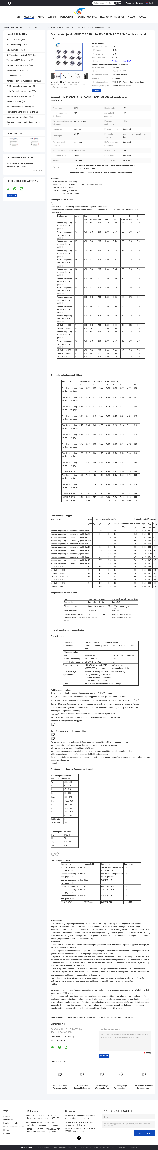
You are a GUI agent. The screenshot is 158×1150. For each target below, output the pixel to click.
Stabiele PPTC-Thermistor (66, 1017)
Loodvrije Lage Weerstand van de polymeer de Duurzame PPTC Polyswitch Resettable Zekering (121, 1087)
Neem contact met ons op (112, 17)
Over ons (52, 17)
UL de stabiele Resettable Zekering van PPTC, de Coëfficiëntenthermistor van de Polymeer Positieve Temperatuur (82, 1087)
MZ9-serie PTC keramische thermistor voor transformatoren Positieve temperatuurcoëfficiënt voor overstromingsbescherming (80, 1117)
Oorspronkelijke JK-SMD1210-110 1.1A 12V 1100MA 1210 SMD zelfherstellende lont (68, 84)
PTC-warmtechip (14, 45)
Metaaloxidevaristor (15, 70)
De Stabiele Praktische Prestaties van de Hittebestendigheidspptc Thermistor (144, 1087)
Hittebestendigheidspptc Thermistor (91, 1017)
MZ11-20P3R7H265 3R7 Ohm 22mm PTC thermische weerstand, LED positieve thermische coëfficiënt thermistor (43, 1131)
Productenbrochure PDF (121, 61)
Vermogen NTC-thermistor (18, 60)
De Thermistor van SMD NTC (19, 55)
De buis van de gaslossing (18, 96)
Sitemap (6, 1134)
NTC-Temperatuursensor (18, 65)
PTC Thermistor (14, 39)
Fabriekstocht (67, 17)
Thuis (17, 17)
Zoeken (118, 3)
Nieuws (131, 17)
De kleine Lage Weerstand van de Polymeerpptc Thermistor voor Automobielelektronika (102, 1087)
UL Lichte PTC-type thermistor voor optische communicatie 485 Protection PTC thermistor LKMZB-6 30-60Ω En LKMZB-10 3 (42, 1124)
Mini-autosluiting (14, 101)
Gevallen (142, 17)
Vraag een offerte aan (134, 3)
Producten (29, 17)
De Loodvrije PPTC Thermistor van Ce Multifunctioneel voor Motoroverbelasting (60, 1087)
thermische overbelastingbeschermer (23, 122)
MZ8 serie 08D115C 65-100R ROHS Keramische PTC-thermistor (79, 1123)
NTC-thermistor (13, 50)
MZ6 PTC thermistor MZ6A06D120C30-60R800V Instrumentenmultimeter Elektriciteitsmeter (80, 1130)
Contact (97, 91)
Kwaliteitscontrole (87, 17)
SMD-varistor (12, 76)
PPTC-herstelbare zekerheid (31, 28)
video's (41, 17)
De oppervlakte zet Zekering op (20, 106)
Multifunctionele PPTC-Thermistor (119, 1017)
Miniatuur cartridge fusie (17, 117)
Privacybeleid (26, 1147)
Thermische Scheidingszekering (21, 112)
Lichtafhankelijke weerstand (19, 91)
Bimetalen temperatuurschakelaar (22, 81)
